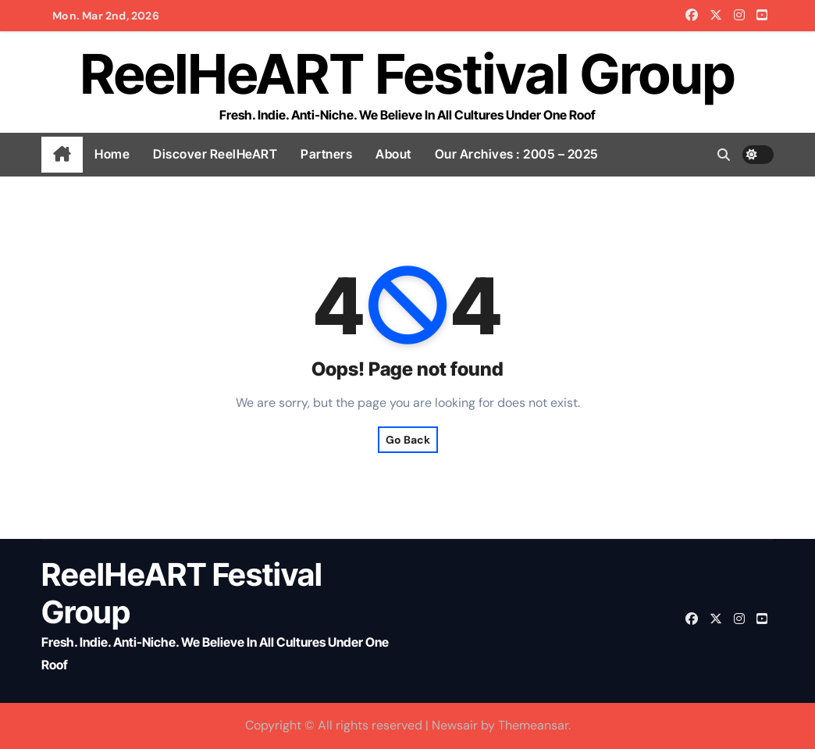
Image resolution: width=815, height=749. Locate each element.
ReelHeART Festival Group (407, 74)
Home (112, 154)
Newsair (455, 725)
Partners (326, 154)
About (393, 154)
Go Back (408, 440)
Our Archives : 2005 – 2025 (517, 154)
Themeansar (533, 725)
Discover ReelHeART (215, 154)
